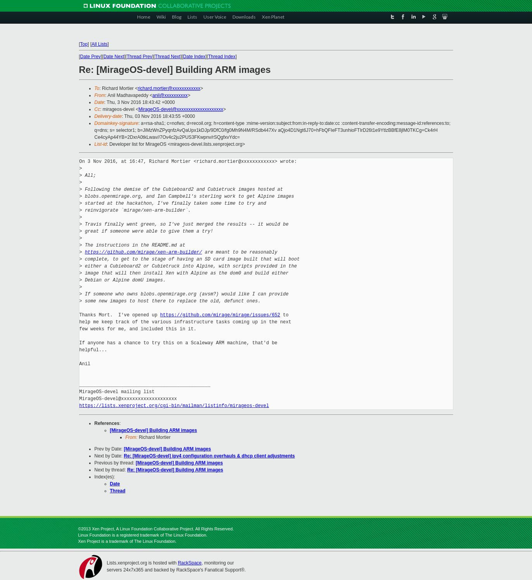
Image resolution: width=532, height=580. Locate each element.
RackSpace (189, 563)
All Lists (99, 44)
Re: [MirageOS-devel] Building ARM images (175, 470)
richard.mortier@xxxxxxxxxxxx (169, 88)
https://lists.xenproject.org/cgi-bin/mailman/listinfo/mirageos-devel (174, 405)
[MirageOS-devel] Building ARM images (153, 430)
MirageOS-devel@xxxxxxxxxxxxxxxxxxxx (180, 109)
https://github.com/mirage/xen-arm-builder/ (143, 252)
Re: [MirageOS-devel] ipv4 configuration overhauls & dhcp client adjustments (209, 456)
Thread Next (168, 56)
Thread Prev (139, 56)
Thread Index (222, 56)
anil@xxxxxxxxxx (170, 95)
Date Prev (90, 56)
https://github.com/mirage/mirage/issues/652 (220, 315)
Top (84, 44)
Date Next (113, 56)
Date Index (194, 56)
